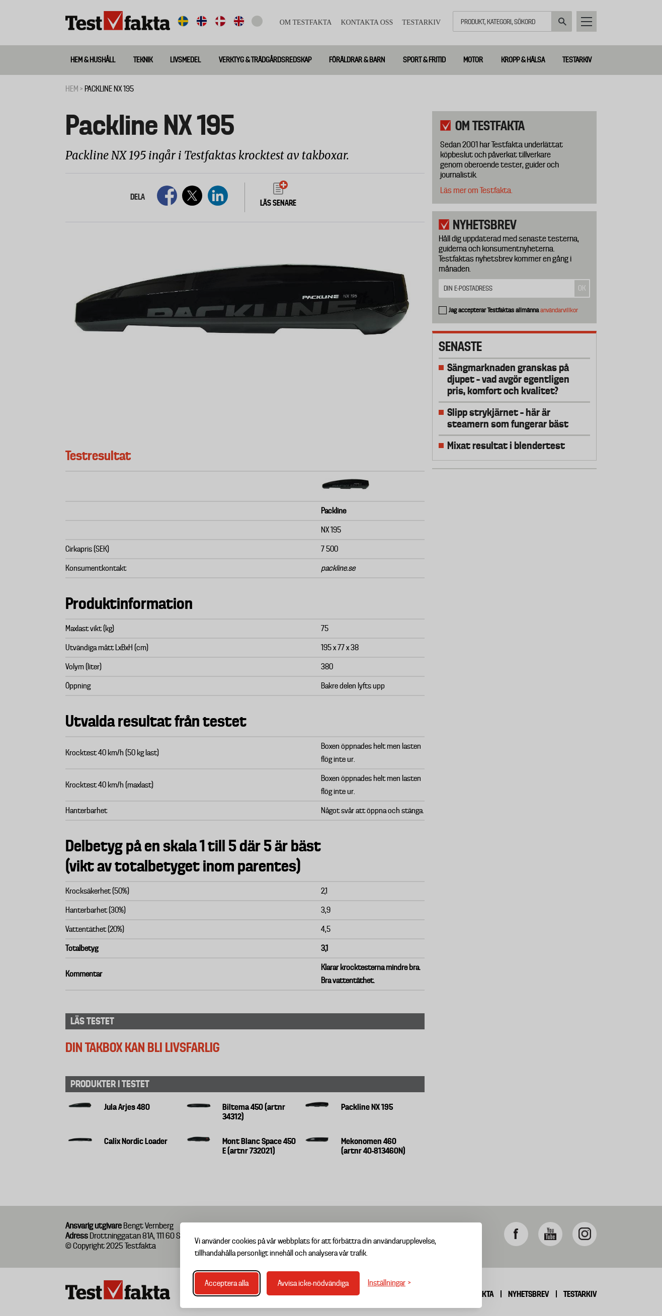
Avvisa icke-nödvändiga (313, 1283)
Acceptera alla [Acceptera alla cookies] (227, 1283)
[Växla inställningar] (389, 1283)
